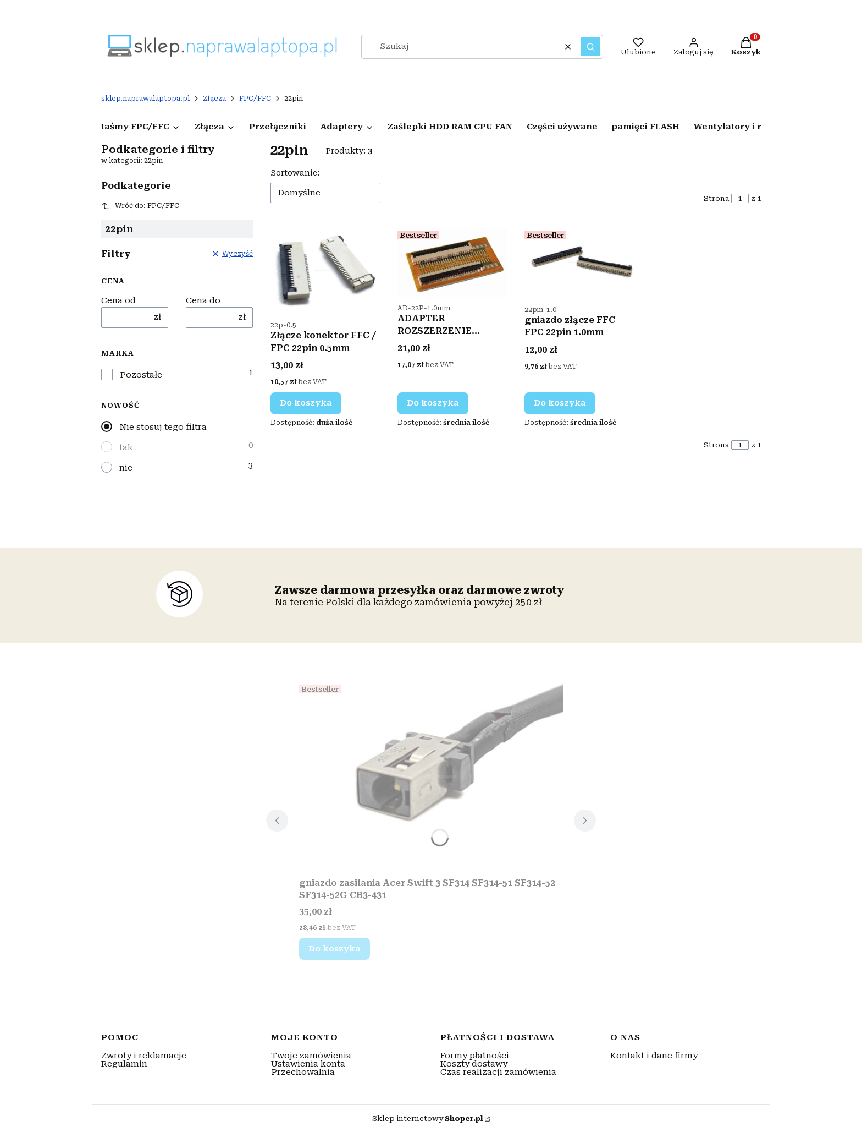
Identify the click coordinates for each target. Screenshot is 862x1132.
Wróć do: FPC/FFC (140, 205)
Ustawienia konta (308, 1064)
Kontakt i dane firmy (654, 1055)
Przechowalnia (303, 1072)
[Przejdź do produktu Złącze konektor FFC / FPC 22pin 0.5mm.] (325, 270)
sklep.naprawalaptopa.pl (145, 98)
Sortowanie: (294, 172)
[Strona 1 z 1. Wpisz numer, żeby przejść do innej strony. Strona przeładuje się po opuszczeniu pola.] (740, 198)
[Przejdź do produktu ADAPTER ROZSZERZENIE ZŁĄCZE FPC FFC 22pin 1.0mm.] (452, 262)
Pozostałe (141, 375)
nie (125, 468)
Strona (716, 198)
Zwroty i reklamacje (143, 1055)
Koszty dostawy (473, 1064)
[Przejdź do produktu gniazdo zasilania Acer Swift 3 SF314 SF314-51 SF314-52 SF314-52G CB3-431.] (431, 776)
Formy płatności (474, 1055)
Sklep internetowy (427, 1118)
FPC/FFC (255, 98)
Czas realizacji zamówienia (498, 1072)
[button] (590, 46)
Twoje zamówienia (311, 1055)
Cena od (118, 301)
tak (126, 447)
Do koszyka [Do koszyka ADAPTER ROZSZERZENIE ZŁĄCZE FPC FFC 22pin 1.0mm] (433, 403)
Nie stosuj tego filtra (163, 427)
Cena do (203, 301)
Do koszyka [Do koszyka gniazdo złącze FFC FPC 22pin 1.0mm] (560, 403)
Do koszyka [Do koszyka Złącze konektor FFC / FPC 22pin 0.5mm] (306, 403)
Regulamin (124, 1064)
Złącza (214, 98)
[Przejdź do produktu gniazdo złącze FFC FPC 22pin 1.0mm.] (579, 263)
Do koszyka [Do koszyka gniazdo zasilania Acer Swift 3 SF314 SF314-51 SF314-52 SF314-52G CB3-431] (334, 949)
